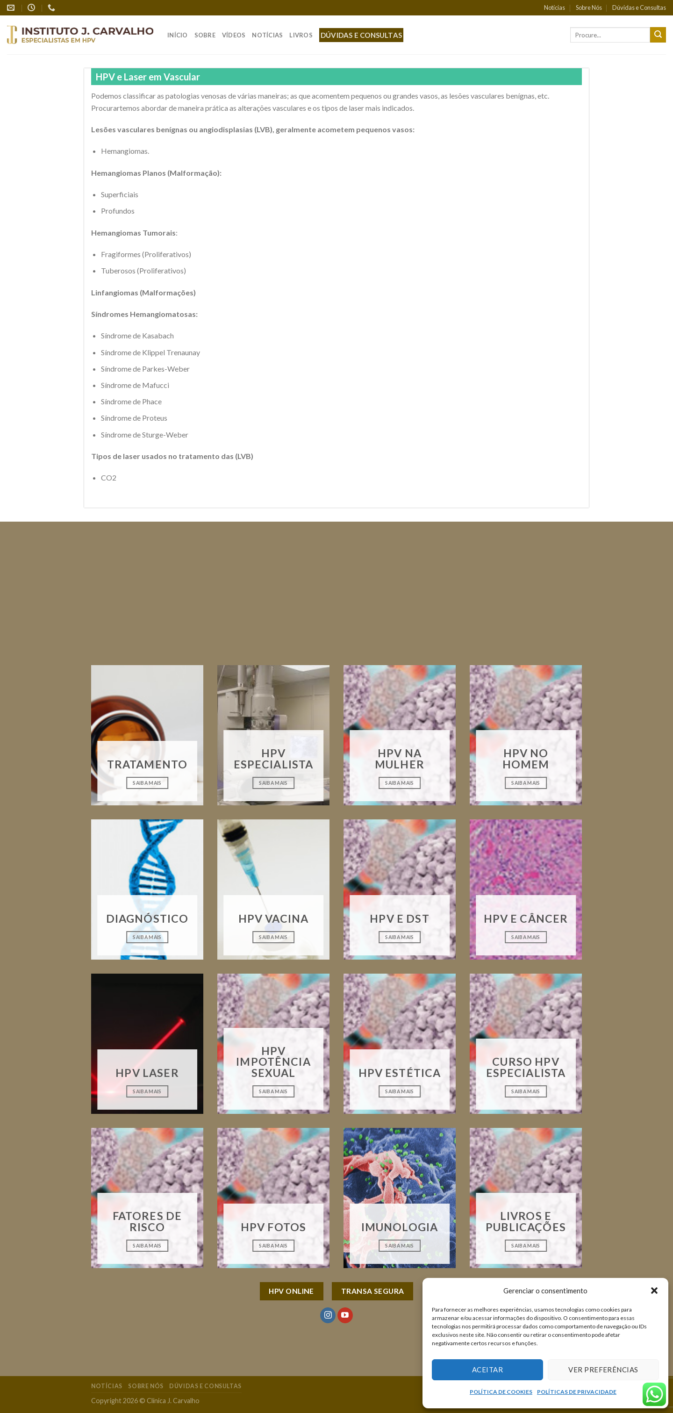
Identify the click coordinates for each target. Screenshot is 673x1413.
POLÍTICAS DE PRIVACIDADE (576, 1391)
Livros (301, 35)
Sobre (204, 35)
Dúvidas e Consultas (639, 7)
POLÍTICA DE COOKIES (501, 1391)
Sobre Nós (589, 7)
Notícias (554, 7)
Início (177, 35)
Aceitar (487, 1369)
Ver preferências (603, 1369)
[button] (654, 1290)
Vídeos (234, 35)
